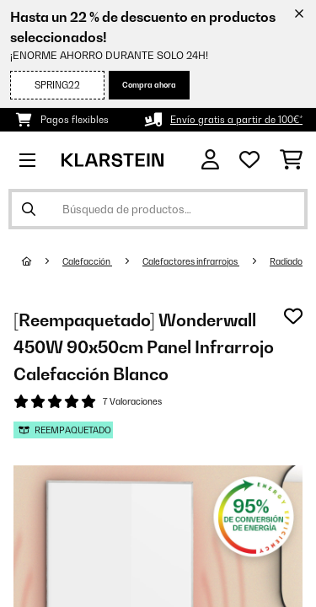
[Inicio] (42, 261)
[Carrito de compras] (291, 160)
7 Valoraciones (132, 401)
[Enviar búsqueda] (28, 209)
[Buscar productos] (158, 209)
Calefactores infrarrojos (190, 261)
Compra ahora (149, 84)
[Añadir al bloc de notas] (293, 316)
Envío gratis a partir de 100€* (236, 120)
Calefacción (87, 261)
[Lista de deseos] (249, 160)
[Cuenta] (210, 160)
